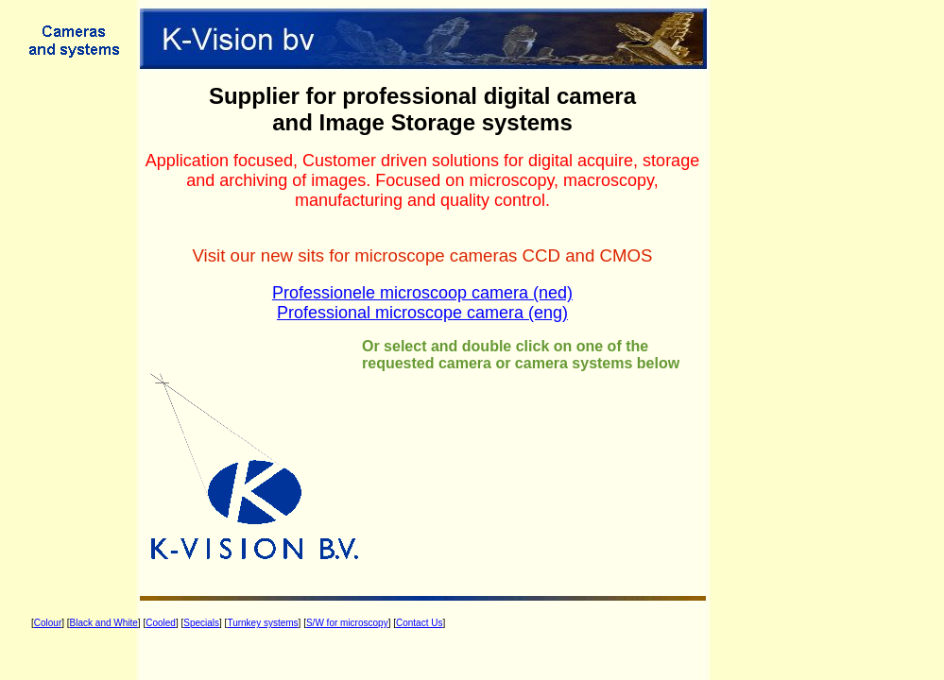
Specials (201, 623)
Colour (47, 623)
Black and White (104, 623)
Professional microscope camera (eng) (422, 312)
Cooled (161, 623)
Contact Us (419, 623)
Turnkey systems (262, 623)
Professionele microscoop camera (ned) (422, 292)
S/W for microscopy (347, 623)
